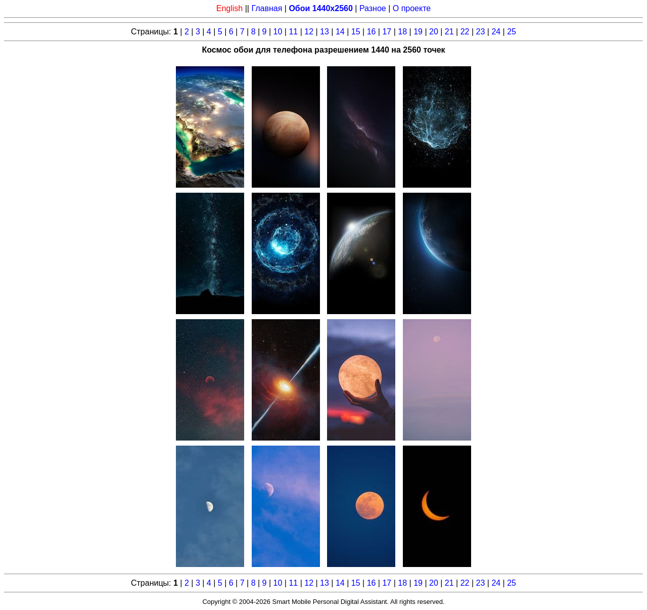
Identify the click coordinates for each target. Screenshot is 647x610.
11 (293, 31)
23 (480, 31)
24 (495, 31)
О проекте (412, 8)
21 (449, 31)
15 (355, 31)
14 (340, 31)
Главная (266, 8)
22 (465, 31)
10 (278, 31)
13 (324, 31)
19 (418, 31)
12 (308, 31)
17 (386, 31)
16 (371, 31)
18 (402, 31)
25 (511, 31)
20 (433, 31)
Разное (372, 8)
